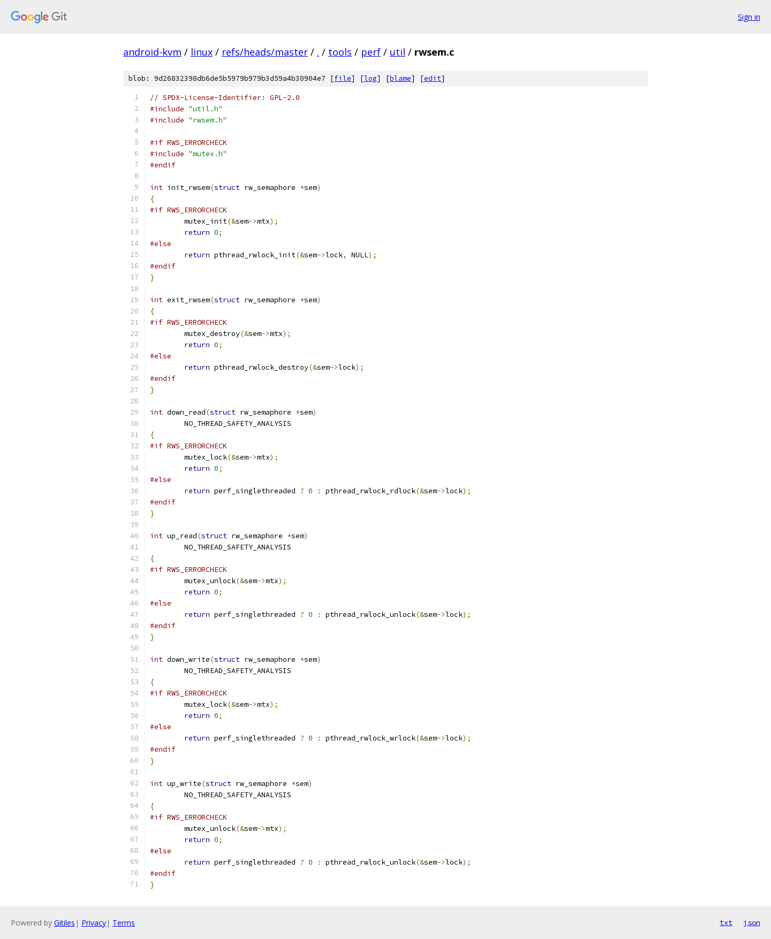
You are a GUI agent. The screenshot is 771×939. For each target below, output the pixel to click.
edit (432, 78)
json (751, 922)
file (342, 78)
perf (371, 51)
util (397, 51)
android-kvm (152, 51)
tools (340, 51)
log (370, 78)
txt (726, 922)
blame (400, 78)
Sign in (749, 17)
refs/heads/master (265, 51)
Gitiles (64, 923)
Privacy (93, 923)
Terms (123, 923)
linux (202, 51)
